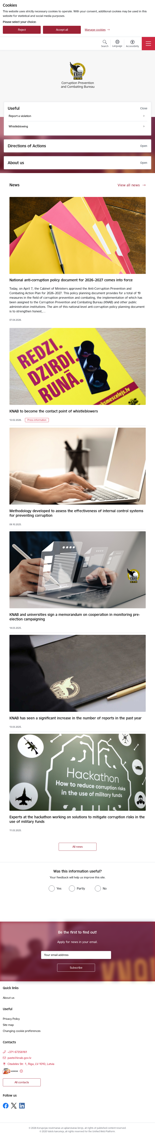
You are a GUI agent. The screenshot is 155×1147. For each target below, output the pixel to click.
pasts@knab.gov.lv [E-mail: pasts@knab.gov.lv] (19, 1058)
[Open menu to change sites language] (117, 44)
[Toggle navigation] (148, 43)
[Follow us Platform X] (14, 1106)
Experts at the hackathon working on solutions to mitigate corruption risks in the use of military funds (77, 819)
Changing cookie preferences (22, 1031)
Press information (36, 420)
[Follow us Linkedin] (22, 1106)
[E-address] (10, 1071)
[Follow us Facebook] (6, 1106)
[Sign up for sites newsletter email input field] (76, 955)
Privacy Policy (11, 1019)
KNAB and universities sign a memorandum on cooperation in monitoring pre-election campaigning (74, 616)
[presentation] (31, 907)
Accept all (62, 29)
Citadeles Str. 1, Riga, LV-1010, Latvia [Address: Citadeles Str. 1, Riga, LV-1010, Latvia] (31, 1064)
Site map (8, 1025)
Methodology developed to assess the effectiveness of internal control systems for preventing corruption (76, 513)
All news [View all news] (77, 846)
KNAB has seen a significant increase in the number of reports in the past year (75, 718)
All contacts (22, 1082)
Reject (22, 29)
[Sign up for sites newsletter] (76, 968)
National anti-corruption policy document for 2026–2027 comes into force (71, 280)
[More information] (21, 1071)
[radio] (55, 888)
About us (16, 162)
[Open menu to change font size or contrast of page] (132, 44)
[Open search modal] (104, 44)
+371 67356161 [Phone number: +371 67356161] (17, 1052)
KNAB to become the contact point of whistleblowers (53, 411)
